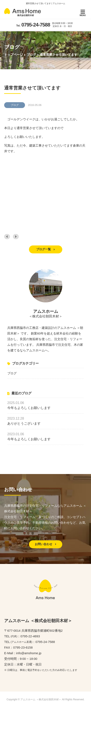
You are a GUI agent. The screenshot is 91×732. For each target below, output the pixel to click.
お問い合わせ (45, 544)
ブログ (12, 373)
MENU (83, 12)
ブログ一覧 (45, 249)
